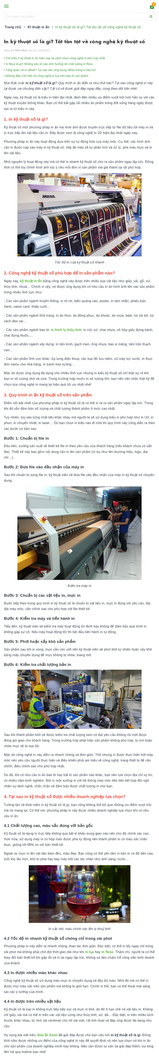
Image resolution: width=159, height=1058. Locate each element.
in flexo (107, 952)
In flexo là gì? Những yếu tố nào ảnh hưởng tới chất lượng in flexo (48, 64)
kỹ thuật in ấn (31, 281)
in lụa (90, 952)
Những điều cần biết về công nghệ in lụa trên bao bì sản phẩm (46, 76)
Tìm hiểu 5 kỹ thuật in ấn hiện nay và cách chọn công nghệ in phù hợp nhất (54, 58)
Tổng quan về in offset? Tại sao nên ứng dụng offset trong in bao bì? (50, 70)
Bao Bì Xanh (47, 1035)
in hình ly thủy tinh (66, 330)
